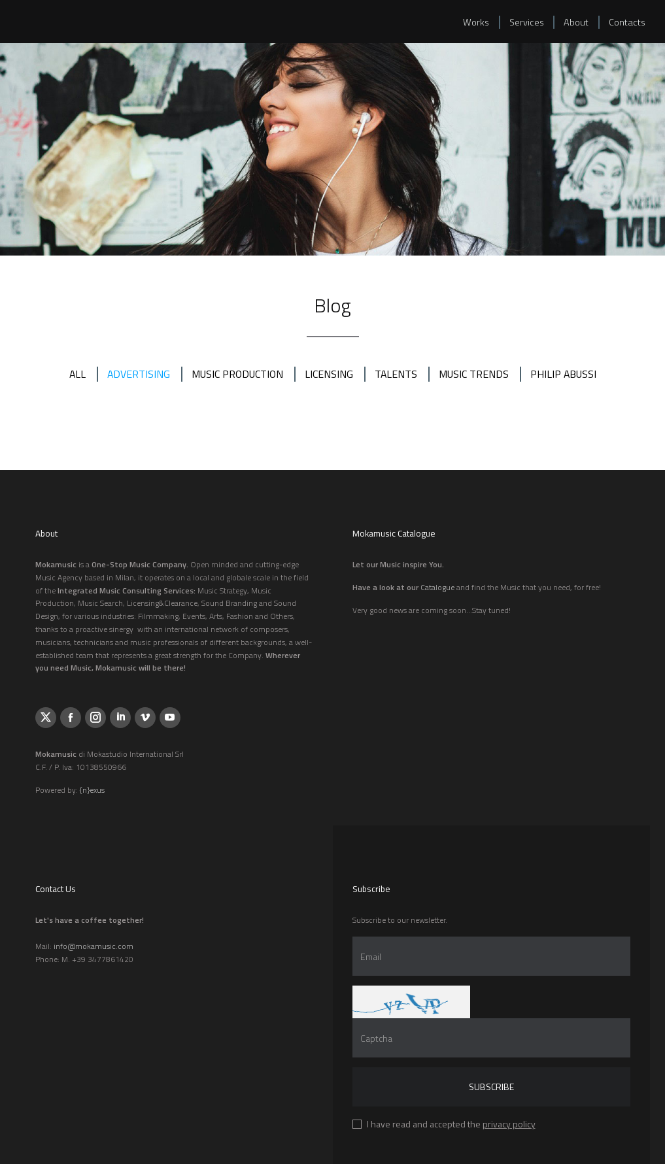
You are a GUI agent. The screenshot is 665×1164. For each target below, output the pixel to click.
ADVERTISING (136, 374)
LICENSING (329, 374)
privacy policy (509, 1124)
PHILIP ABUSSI (566, 374)
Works (473, 22)
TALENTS (396, 374)
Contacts (626, 22)
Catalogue (437, 587)
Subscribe (491, 1086)
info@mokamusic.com (93, 946)
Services (524, 22)
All (74, 374)
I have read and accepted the (451, 1124)
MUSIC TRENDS (475, 374)
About (574, 22)
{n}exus (92, 790)
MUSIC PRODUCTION (237, 374)
